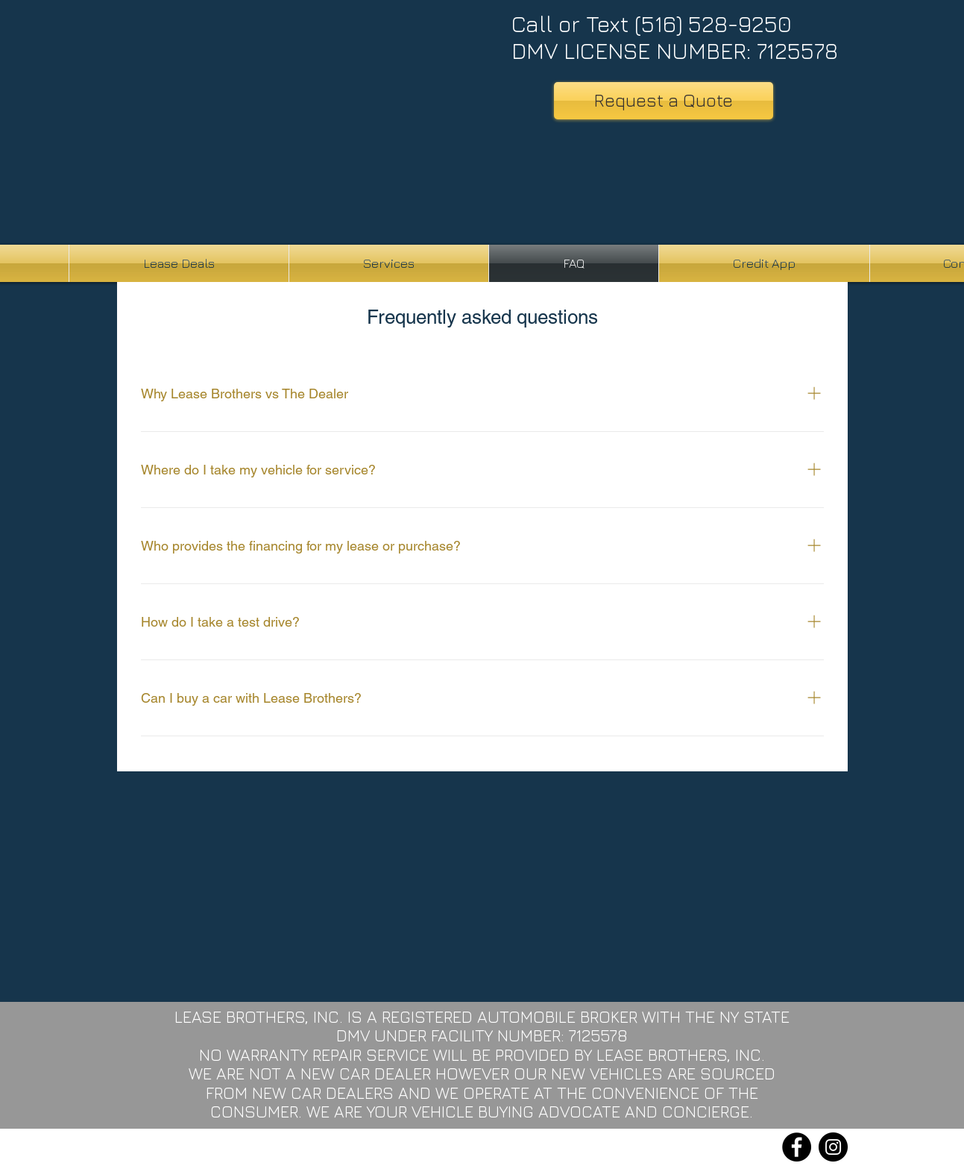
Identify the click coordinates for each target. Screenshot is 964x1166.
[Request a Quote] (663, 100)
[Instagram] (833, 1147)
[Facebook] (796, 1147)
